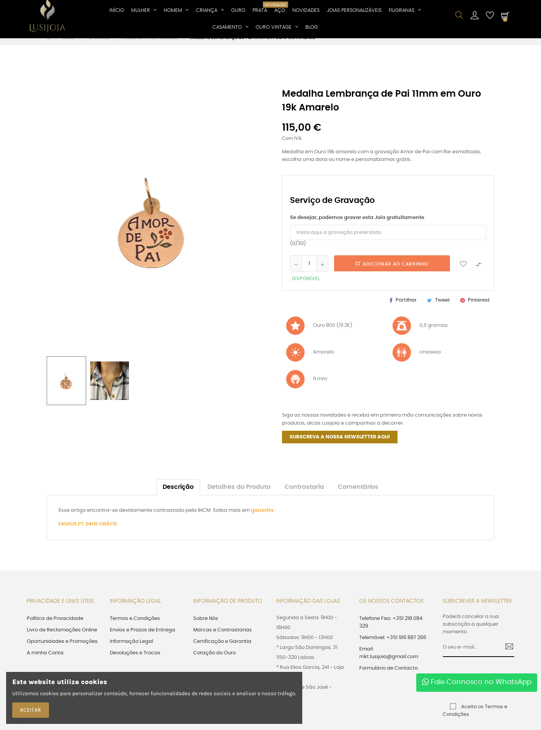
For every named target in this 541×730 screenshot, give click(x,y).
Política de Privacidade (55, 626)
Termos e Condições (135, 626)
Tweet (442, 308)
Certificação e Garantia (222, 649)
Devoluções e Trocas (135, 661)
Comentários (358, 495)
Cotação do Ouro (214, 661)
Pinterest (479, 308)
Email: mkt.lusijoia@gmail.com (388, 661)
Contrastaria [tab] (304, 495)
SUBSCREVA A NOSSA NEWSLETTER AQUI (340, 445)
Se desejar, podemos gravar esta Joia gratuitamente (357, 226)
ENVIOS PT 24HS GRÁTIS (88, 532)
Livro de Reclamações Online (62, 638)
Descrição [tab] (178, 495)
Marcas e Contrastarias (222, 638)
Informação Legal (131, 649)
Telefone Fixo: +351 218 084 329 (390, 630)
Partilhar (406, 308)
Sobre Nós (205, 626)
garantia (262, 518)
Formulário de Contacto (388, 676)
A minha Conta (45, 661)
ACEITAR (30, 710)
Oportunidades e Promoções (62, 649)
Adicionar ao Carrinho (392, 272)
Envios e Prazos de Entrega (142, 638)
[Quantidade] (309, 271)
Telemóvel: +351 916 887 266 (392, 645)
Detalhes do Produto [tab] (238, 495)
